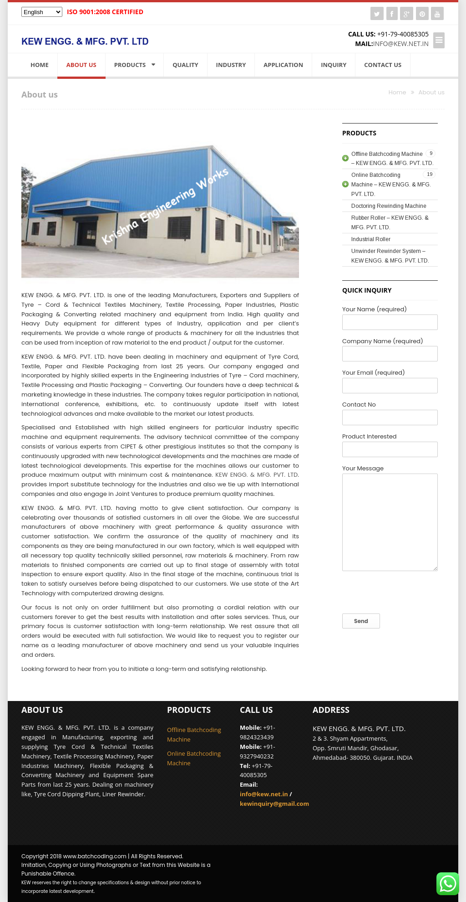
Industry (231, 65)
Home (39, 65)
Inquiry (333, 65)
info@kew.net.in (401, 43)
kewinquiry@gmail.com (274, 803)
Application (283, 65)
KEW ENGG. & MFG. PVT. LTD (256, 474)
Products (130, 65)
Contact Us (382, 65)
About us (81, 65)
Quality (185, 65)
